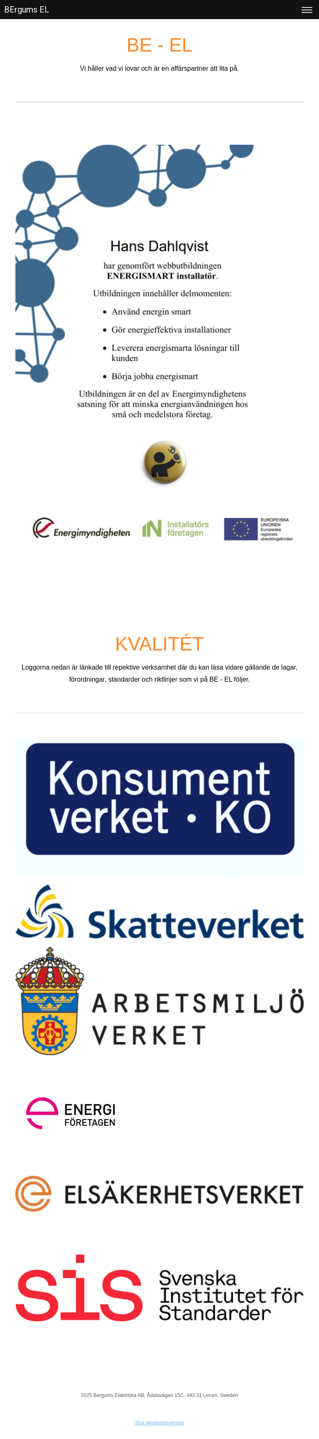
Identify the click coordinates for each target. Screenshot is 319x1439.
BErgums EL (26, 10)
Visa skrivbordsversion (159, 1423)
